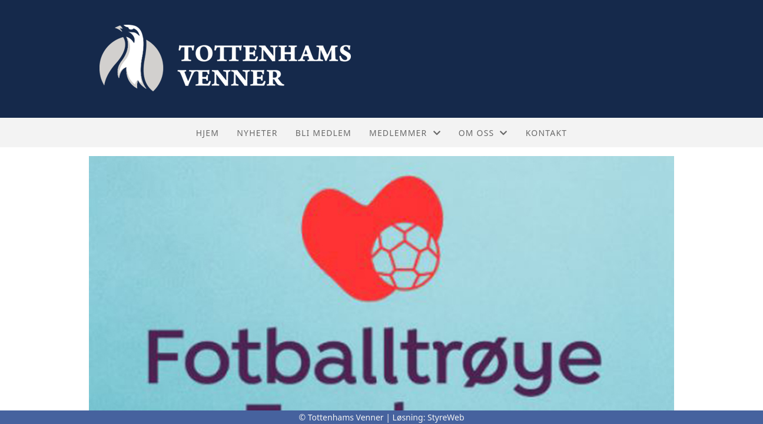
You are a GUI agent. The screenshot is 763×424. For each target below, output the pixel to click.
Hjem (207, 132)
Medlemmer (405, 132)
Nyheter (257, 132)
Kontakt (547, 132)
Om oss (483, 132)
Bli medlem (323, 132)
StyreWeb (446, 417)
